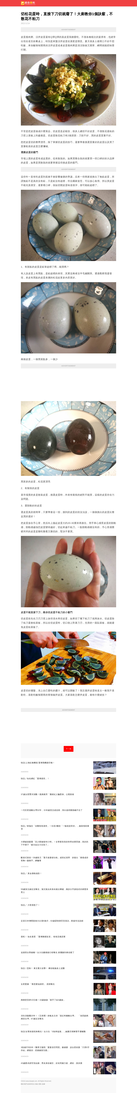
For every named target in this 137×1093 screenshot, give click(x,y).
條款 (36, 1084)
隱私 (40, 1084)
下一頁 (68, 749)
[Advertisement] (68, 384)
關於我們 (24, 1084)
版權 (43, 1084)
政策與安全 (31, 1084)
